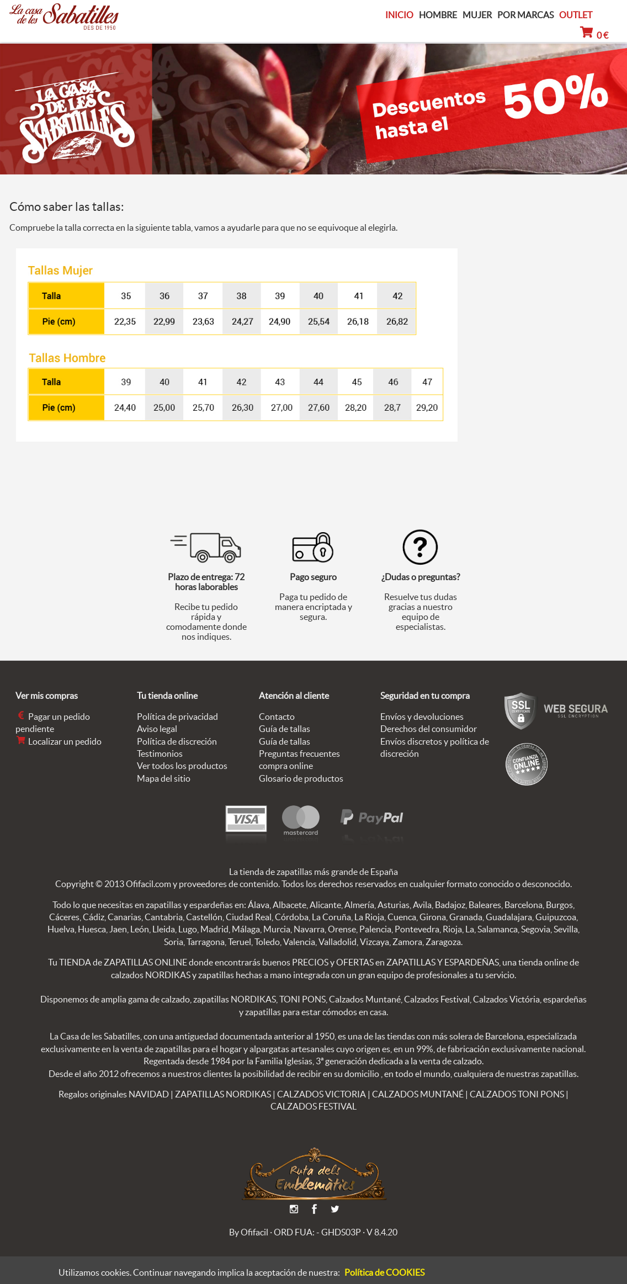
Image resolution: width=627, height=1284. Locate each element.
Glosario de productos (301, 778)
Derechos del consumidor (428, 729)
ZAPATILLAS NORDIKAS (223, 1094)
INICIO (399, 15)
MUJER (477, 15)
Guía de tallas (284, 729)
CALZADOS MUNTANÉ (418, 1094)
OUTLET (575, 15)
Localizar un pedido (58, 741)
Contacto (277, 716)
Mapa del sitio (163, 778)
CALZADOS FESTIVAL (313, 1106)
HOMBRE (438, 15)
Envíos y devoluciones (422, 716)
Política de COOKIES (384, 1272)
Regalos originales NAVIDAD (114, 1094)
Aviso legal (157, 729)
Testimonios (160, 753)
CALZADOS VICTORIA (321, 1094)
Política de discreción (177, 741)
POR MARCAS (525, 15)
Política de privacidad (177, 716)
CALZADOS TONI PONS (517, 1094)
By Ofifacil (248, 1232)
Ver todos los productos (182, 766)
